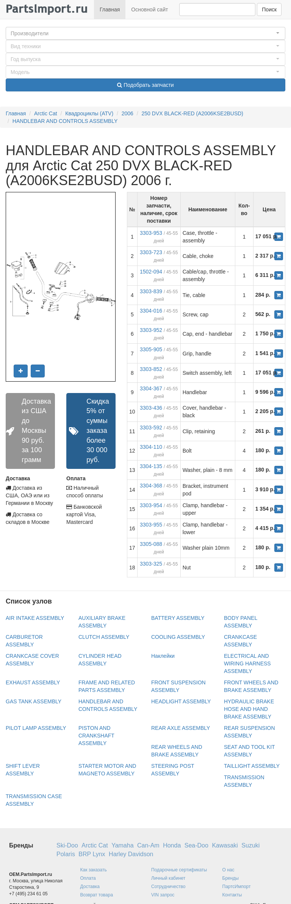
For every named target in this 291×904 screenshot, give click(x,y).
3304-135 (151, 466)
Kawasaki (225, 845)
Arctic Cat (45, 113)
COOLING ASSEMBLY (178, 637)
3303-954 (151, 505)
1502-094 (151, 272)
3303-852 (151, 369)
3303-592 (151, 427)
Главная (110, 9)
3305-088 (151, 544)
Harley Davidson (131, 854)
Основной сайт (149, 9)
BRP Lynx (91, 854)
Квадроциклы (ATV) (89, 113)
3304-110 (151, 447)
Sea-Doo (196, 845)
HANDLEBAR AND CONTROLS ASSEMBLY (65, 121)
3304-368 (151, 486)
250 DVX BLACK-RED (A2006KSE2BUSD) (192, 113)
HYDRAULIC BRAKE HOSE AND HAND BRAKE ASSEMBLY (249, 709)
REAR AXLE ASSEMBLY (180, 728)
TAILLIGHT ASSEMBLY (252, 766)
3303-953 (151, 233)
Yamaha (122, 845)
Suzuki (250, 845)
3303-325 (151, 564)
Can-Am (148, 845)
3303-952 (151, 330)
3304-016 (151, 311)
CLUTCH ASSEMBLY (103, 637)
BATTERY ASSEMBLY (178, 618)
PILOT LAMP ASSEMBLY (36, 728)
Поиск (269, 9)
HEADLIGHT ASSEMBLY (181, 701)
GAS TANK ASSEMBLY (33, 701)
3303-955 (151, 525)
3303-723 (151, 252)
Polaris (65, 854)
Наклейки (163, 656)
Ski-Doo (67, 845)
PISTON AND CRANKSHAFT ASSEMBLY (96, 735)
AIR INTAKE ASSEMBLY (35, 618)
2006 (127, 113)
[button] (145, 33)
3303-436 (151, 408)
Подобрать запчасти (145, 85)
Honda (172, 845)
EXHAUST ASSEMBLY (33, 682)
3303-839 (151, 291)
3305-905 (151, 349)
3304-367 (151, 388)
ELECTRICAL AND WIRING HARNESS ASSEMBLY (247, 663)
